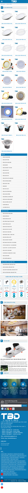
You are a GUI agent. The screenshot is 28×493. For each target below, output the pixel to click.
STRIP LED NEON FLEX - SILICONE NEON (9, 245)
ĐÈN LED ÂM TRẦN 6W (20, 71)
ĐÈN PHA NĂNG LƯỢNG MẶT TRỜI (8, 267)
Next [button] (26, 289)
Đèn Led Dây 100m (6, 183)
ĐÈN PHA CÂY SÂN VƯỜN (7, 231)
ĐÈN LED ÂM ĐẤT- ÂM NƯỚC (7, 239)
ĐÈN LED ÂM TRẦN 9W (7, 87)
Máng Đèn (5, 186)
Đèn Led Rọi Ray (6, 175)
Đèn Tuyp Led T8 (6, 188)
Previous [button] (2, 289)
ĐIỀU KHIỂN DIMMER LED (7, 258)
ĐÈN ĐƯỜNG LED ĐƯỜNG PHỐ (8, 196)
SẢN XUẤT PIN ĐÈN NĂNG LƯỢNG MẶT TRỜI (10, 269)
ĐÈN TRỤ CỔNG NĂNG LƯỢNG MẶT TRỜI (9, 272)
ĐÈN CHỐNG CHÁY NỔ (22, 462)
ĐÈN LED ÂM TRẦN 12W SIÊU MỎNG (7, 39)
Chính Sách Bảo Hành (5, 444)
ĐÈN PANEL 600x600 (5, 457)
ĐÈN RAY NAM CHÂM (6, 157)
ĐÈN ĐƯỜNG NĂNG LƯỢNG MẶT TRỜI (9, 264)
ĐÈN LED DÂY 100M (14, 459)
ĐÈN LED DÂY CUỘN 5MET (7, 250)
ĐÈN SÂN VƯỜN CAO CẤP (7, 237)
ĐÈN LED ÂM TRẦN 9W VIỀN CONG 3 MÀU (7, 103)
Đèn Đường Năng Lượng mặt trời (17, 467)
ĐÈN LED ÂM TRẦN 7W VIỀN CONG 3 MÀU (20, 119)
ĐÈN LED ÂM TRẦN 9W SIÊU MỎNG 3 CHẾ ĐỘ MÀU (7, 55)
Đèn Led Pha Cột (4, 464)
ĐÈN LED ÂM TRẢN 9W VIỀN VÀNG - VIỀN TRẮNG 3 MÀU (20, 103)
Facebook (4, 448)
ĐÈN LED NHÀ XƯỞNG (6, 194)
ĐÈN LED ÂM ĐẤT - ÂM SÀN (7, 167)
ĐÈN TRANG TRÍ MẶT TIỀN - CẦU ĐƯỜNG (9, 242)
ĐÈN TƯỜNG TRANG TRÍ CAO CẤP (8, 221)
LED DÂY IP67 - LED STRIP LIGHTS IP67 (9, 247)
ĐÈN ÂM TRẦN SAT (6, 216)
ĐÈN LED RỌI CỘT (6, 170)
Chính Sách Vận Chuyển (5, 443)
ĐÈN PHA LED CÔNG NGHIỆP (7, 199)
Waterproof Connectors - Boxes (9, 253)
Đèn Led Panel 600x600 (7, 180)
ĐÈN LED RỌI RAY (13, 455)
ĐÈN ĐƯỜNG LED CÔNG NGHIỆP (7, 460)
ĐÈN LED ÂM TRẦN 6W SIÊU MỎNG (7, 23)
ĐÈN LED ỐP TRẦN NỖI (14, 457)
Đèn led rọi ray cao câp (22, 464)
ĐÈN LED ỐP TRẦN (6, 159)
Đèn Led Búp (15, 474)
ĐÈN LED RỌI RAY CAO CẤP (7, 229)
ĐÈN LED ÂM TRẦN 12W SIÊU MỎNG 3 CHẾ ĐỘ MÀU (21, 39)
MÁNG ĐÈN (22, 457)
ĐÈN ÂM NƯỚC (5, 165)
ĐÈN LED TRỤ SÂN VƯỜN (7, 162)
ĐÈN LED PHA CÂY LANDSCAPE (8, 178)
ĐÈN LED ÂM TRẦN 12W (21, 87)
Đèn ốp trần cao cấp (4, 466)
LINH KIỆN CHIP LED (6, 207)
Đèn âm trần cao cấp (12, 464)
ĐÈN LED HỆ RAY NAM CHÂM (7, 213)
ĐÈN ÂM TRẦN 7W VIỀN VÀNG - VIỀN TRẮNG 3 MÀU (7, 71)
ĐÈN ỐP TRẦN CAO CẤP (7, 223)
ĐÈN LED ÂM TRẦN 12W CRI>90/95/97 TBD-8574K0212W (21, 135)
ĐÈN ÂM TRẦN (4, 454)
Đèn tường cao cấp (20, 466)
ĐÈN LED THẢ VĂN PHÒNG (7, 191)
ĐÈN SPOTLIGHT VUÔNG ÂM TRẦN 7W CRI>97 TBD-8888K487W (7, 135)
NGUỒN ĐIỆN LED (6, 204)
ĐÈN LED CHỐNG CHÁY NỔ (7, 201)
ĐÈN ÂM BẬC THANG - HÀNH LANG (8, 234)
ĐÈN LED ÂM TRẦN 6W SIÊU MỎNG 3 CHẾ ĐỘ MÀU (20, 55)
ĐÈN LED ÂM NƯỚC (6, 255)
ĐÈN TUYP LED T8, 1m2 (22, 455)
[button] (6, 376)
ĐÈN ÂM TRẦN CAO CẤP (7, 218)
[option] (6, 288)
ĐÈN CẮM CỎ (10, 454)
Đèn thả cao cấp (13, 466)
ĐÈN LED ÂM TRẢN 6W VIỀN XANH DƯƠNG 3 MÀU (7, 119)
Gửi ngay (24, 405)
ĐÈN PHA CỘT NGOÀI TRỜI (7, 226)
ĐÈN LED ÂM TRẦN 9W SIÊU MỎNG (20, 23)
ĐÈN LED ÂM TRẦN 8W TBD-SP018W (7, 151)
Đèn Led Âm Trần (6, 172)
